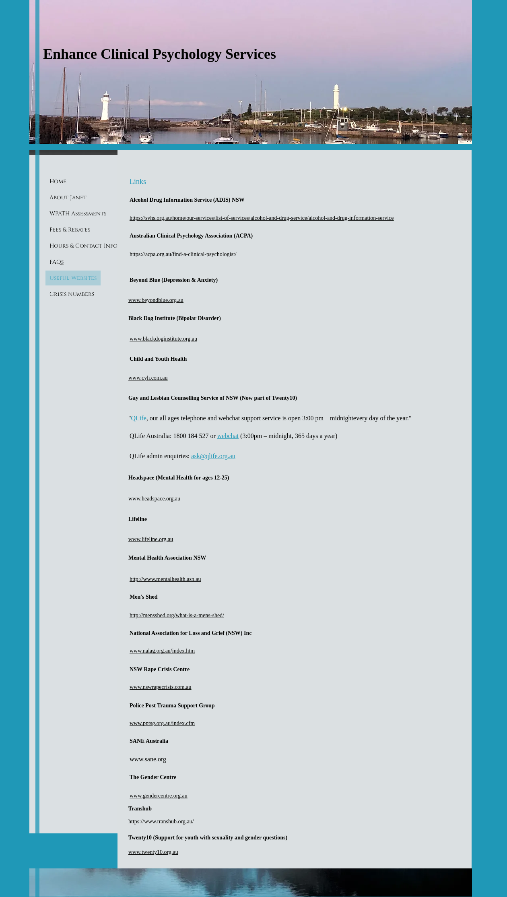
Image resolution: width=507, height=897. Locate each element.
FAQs (56, 262)
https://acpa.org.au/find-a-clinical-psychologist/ (183, 254)
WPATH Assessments (77, 213)
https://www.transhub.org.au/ (161, 821)
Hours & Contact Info (83, 246)
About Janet (68, 197)
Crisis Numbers (71, 294)
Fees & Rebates (69, 230)
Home (57, 181)
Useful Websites (73, 278)
